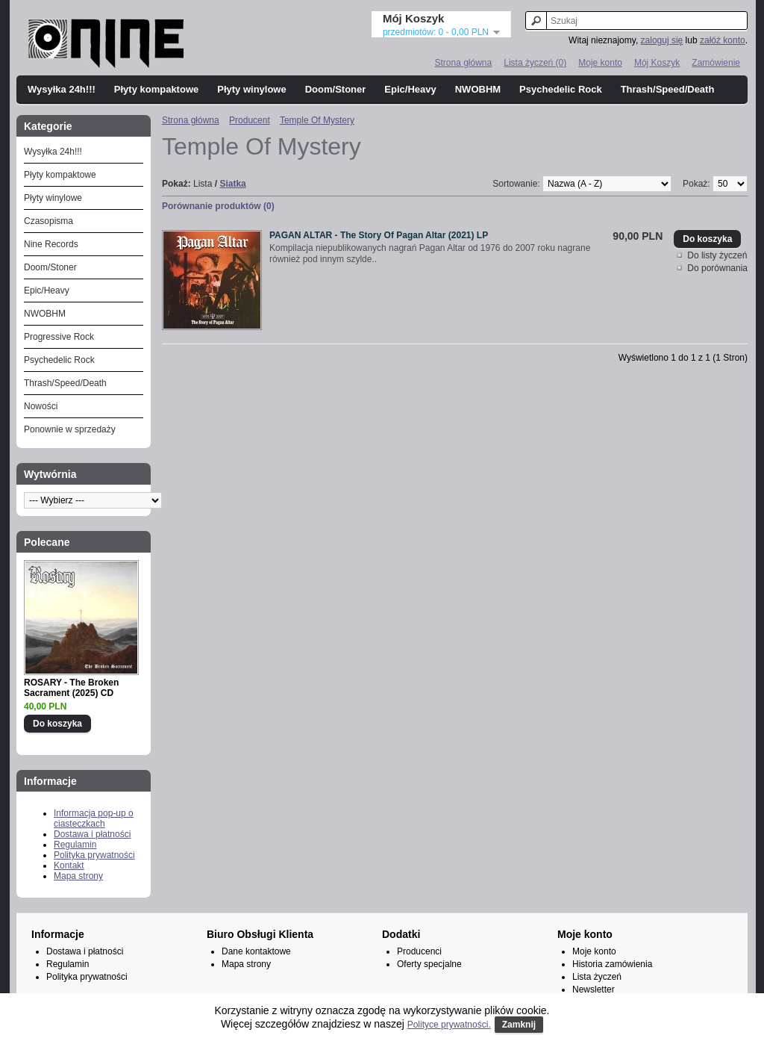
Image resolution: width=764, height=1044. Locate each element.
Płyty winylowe (251, 89)
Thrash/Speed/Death (668, 89)
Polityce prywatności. (449, 1024)
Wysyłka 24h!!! (62, 89)
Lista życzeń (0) (535, 63)
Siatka (232, 183)
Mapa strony (78, 876)
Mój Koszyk (657, 63)
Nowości (40, 406)
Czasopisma (48, 221)
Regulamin (75, 844)
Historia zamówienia (612, 964)
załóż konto (722, 40)
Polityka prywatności (94, 855)
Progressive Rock (59, 337)
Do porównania (717, 268)
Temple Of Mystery (317, 120)
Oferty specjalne (429, 964)
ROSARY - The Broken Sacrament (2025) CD (71, 687)
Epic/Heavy (410, 89)
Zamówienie (716, 63)
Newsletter (593, 989)
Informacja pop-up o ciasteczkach (94, 818)
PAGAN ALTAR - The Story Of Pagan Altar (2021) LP (378, 235)
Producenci (419, 951)
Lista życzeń (596, 977)
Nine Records (51, 244)
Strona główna (463, 63)
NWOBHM (478, 89)
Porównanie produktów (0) (218, 206)
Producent (249, 120)
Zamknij (519, 1024)
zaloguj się (662, 40)
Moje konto (600, 63)
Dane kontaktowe (256, 951)
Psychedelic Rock (560, 89)
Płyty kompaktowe (156, 89)
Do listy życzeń (717, 255)
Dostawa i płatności (92, 834)
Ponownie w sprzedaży (70, 429)
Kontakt (69, 865)
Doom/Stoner (335, 89)
